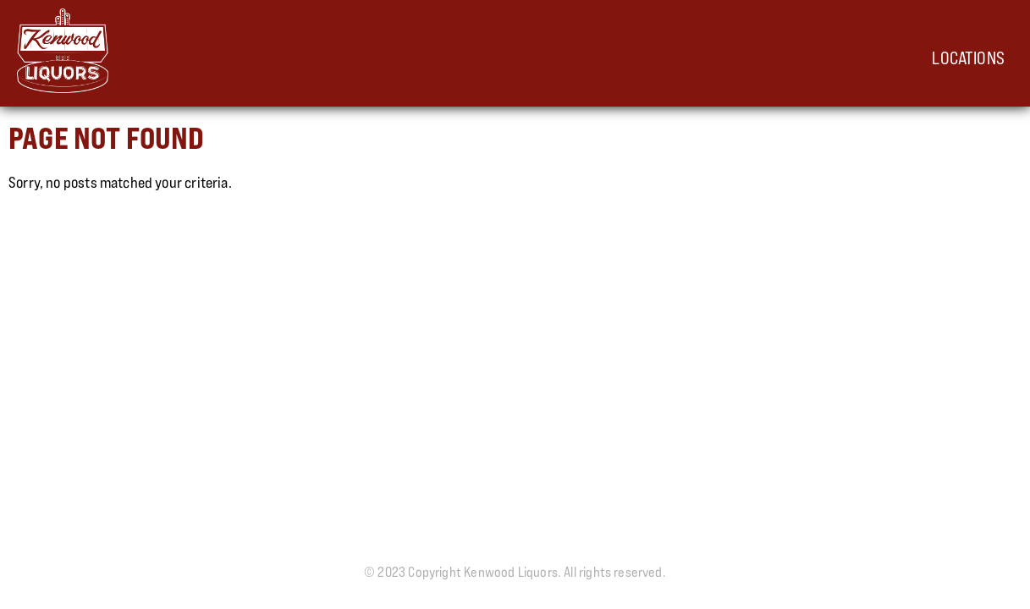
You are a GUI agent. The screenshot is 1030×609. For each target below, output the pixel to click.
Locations (968, 58)
